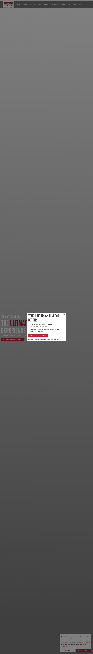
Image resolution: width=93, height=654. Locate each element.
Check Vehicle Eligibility (37, 335)
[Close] (64, 314)
